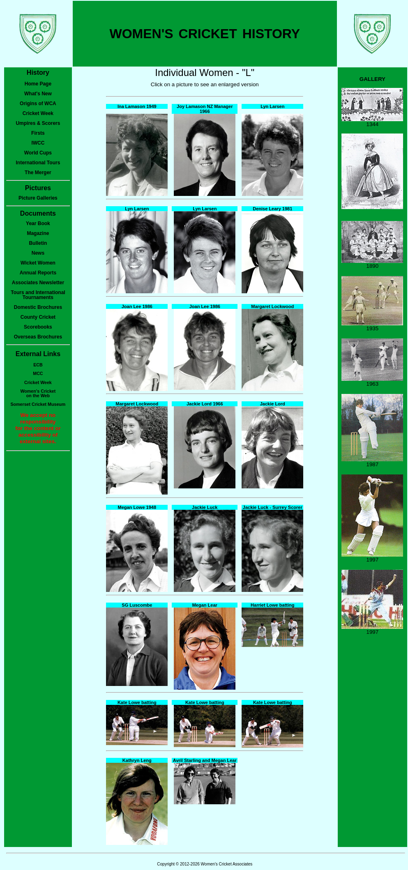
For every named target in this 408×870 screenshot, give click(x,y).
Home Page (38, 84)
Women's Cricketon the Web (38, 393)
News (38, 253)
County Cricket (38, 317)
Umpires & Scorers (38, 123)
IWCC (37, 143)
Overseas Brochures (38, 337)
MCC (38, 373)
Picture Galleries (38, 198)
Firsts (38, 133)
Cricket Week (38, 113)
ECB (38, 364)
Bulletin (38, 243)
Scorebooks (38, 327)
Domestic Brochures (38, 307)
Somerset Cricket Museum (38, 404)
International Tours (38, 163)
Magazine (38, 233)
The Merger (38, 172)
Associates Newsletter (38, 282)
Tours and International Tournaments (38, 295)
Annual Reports (38, 273)
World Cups (38, 153)
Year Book (38, 223)
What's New (38, 94)
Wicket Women (38, 263)
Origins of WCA (38, 103)
